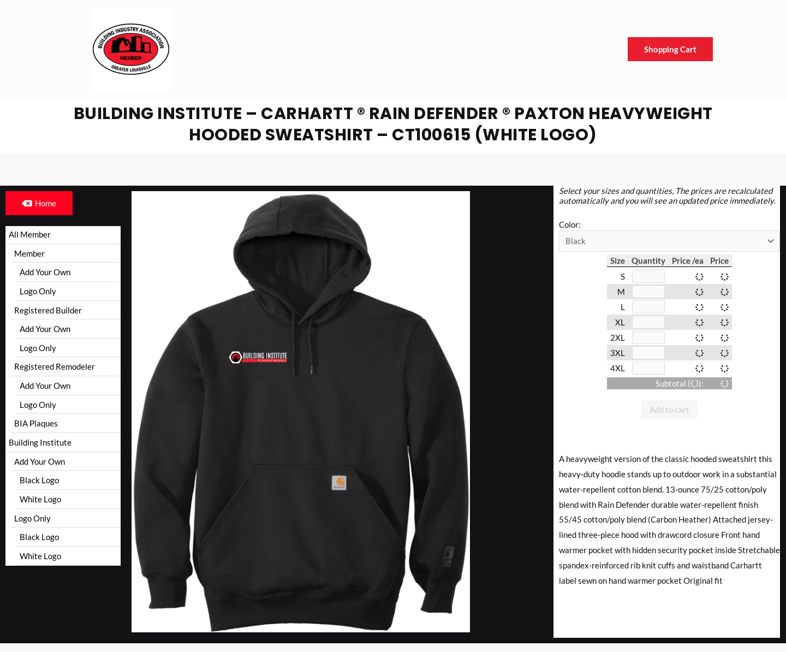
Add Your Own (45, 272)
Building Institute (40, 443)
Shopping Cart (670, 49)
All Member (30, 234)
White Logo (40, 501)
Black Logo (39, 482)
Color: (570, 224)
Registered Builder (48, 310)
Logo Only (38, 292)
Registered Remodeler (54, 367)
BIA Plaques (36, 424)
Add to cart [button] (669, 409)
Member (29, 253)
